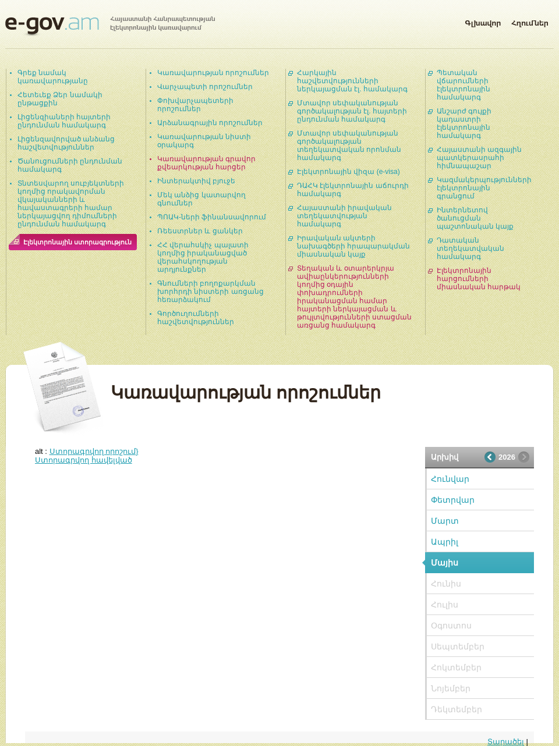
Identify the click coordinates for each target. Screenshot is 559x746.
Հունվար (450, 479)
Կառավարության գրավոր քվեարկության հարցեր (206, 163)
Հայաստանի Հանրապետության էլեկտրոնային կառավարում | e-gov (110, 26)
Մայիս (444, 562)
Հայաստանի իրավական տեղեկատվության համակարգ (344, 216)
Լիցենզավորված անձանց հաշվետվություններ (66, 143)
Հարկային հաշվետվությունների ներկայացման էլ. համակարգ (352, 81)
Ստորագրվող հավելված (83, 460)
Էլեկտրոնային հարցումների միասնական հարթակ (479, 279)
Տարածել (505, 741)
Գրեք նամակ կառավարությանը (52, 77)
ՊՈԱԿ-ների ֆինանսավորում (211, 217)
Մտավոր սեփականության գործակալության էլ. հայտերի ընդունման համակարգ (352, 111)
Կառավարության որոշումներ (213, 73)
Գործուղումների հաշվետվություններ (195, 318)
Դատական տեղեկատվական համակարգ (470, 248)
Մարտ (445, 520)
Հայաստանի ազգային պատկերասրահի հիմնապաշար (479, 157)
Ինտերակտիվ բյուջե (196, 181)
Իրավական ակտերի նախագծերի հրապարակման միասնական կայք (353, 246)
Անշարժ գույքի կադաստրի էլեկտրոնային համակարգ (464, 123)
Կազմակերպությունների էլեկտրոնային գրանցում (484, 188)
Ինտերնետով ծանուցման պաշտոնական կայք (475, 218)
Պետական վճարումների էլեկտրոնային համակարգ (463, 85)
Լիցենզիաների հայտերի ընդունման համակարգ (64, 121)
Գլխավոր (482, 21)
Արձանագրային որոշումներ (210, 123)
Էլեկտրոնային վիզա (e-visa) (348, 172)
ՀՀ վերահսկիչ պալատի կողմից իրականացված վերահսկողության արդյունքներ (203, 257)
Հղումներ (530, 21)
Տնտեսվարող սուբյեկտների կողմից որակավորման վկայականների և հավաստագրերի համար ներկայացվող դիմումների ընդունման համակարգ (70, 203)
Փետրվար (453, 500)
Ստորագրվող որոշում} (94, 451)
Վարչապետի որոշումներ (205, 87)
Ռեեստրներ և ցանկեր (200, 231)
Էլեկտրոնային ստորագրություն (77, 242)
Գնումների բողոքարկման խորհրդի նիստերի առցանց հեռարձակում (210, 291)
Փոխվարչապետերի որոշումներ (195, 105)
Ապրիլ (444, 541)
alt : (87, 451)
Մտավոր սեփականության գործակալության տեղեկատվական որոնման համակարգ (349, 145)
